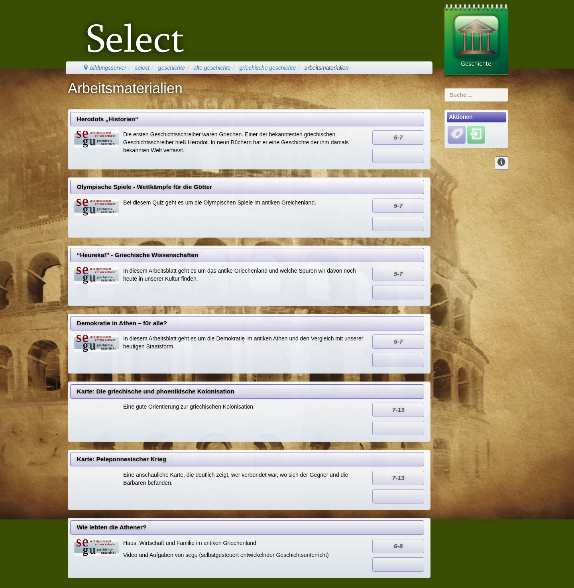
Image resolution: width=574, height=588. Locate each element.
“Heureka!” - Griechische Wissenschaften (137, 255)
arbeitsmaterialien (327, 68)
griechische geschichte (268, 68)
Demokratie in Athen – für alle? (122, 323)
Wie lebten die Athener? (112, 527)
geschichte (171, 68)
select (142, 68)
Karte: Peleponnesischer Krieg (121, 459)
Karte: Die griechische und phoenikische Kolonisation (155, 391)
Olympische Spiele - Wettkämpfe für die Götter (144, 186)
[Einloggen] (476, 134)
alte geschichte (211, 68)
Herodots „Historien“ (107, 119)
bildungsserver (104, 68)
